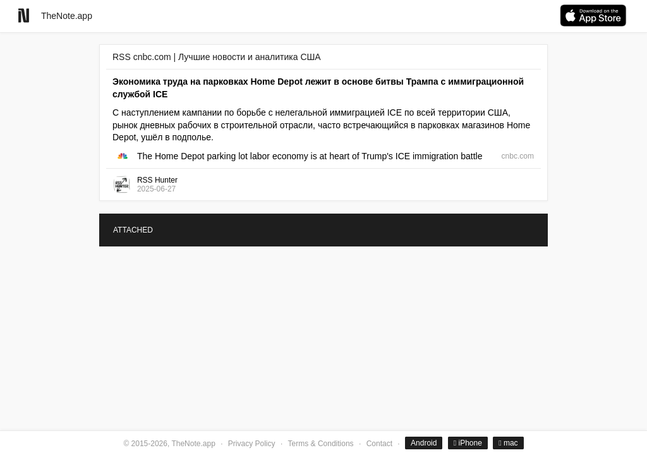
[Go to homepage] (24, 15)
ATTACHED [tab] (133, 230)
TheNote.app (66, 16)
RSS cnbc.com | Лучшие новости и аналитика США (216, 57)
